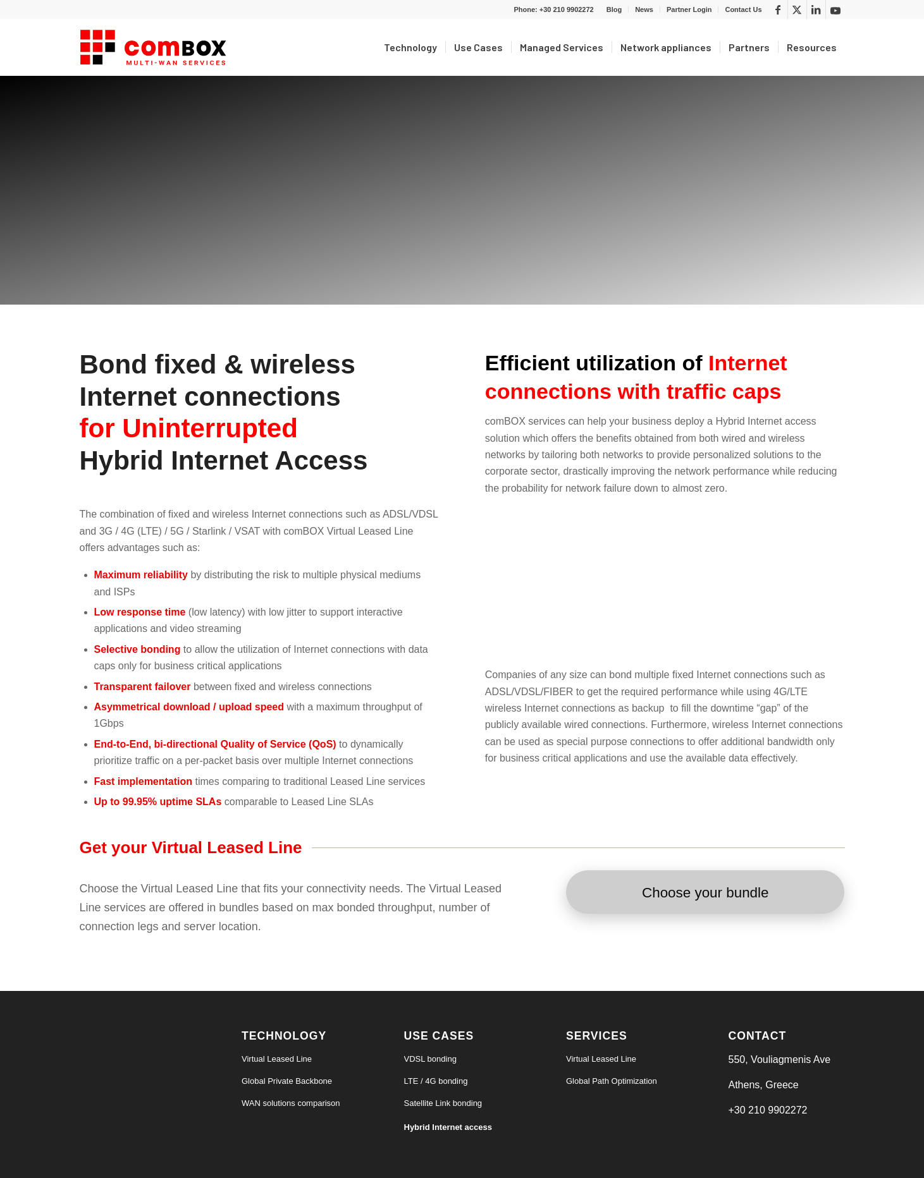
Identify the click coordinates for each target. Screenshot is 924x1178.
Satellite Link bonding (443, 1103)
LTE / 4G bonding (436, 1081)
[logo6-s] (155, 47)
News (644, 9)
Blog (614, 9)
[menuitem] (614, 9)
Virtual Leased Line (277, 1059)
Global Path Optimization (611, 1081)
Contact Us (743, 9)
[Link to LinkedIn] (816, 9)
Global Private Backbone (287, 1081)
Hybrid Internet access (448, 1127)
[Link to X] (797, 9)
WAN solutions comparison (291, 1103)
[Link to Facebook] (778, 9)
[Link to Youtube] (835, 9)
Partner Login (689, 9)
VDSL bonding (430, 1059)
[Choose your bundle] (705, 892)
